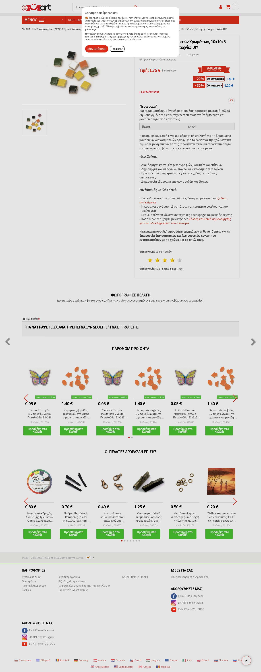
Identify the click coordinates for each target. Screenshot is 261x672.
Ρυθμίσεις (117, 48)
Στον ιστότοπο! (96, 48)
